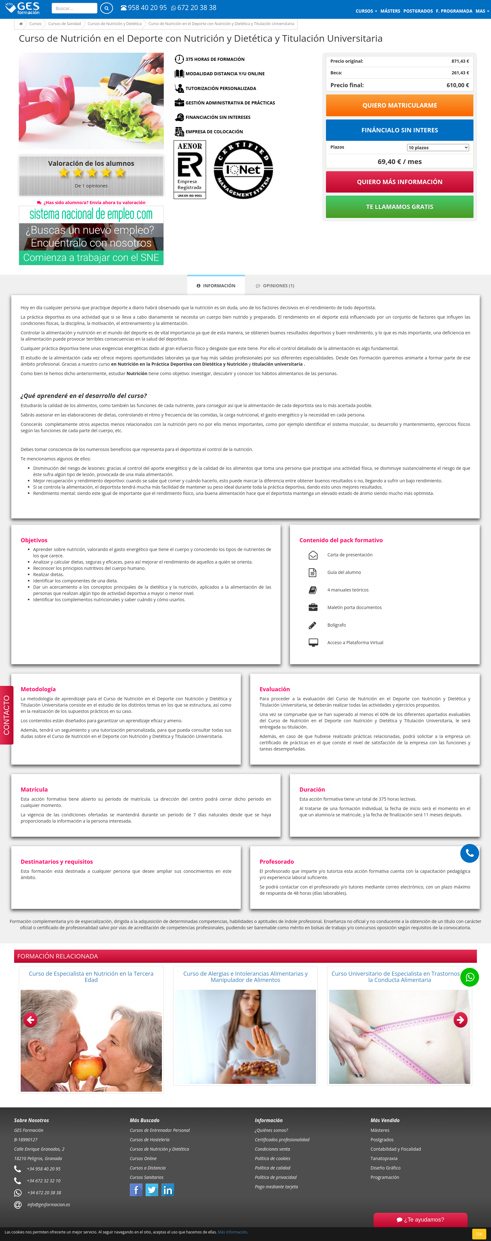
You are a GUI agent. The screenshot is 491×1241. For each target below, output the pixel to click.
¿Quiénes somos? (271, 1130)
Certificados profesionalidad (282, 1140)
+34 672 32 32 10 (43, 1181)
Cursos (366, 11)
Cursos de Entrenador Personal (160, 1130)
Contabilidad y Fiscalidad (396, 1149)
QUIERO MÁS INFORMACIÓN (400, 182)
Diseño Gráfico (386, 1168)
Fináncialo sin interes (399, 130)
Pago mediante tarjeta (276, 1187)
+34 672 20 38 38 (44, 1193)
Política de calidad (272, 1168)
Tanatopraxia (384, 1158)
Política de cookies (272, 1158)
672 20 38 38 (193, 7)
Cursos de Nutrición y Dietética (159, 1149)
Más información (232, 1231)
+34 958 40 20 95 (43, 1169)
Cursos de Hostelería (150, 1140)
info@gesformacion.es (48, 1204)
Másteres (380, 1130)
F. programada (454, 11)
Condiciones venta (272, 1149)
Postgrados (382, 1140)
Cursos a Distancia (148, 1168)
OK (479, 1234)
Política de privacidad (276, 1177)
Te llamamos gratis (399, 206)
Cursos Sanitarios (147, 1177)
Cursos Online (143, 1158)
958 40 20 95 (144, 7)
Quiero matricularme (399, 105)
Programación (385, 1177)
